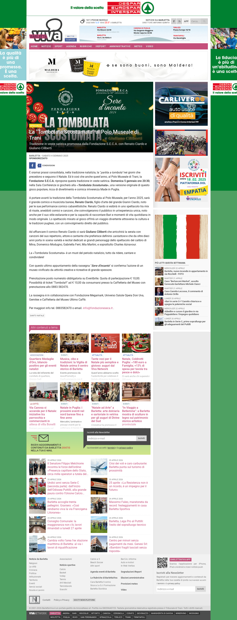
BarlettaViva (46, 28)
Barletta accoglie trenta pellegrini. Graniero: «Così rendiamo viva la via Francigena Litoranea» (67, 507)
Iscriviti (141, 438)
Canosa (106, 613)
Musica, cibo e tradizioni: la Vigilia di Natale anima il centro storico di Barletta (74, 364)
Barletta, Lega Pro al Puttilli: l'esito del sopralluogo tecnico (127, 523)
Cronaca (33, 570)
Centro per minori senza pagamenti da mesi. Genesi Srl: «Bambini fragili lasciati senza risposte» (128, 546)
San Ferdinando (88, 617)
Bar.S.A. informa (128, 559)
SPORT (59, 46)
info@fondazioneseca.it (98, 308)
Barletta (55, 613)
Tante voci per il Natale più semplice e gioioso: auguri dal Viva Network (105, 364)
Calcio (63, 569)
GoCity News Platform (84, 600)
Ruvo (75, 617)
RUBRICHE (86, 46)
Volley (62, 576)
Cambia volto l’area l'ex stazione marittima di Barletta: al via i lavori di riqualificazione (67, 544)
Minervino (181, 613)
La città (32, 566)
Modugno (194, 613)
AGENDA (71, 46)
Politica (32, 573)
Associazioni (66, 559)
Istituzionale (35, 576)
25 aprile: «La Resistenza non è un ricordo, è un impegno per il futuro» (128, 486)
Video (124, 589)
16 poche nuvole (101, 21)
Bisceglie (84, 613)
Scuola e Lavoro (36, 590)
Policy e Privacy (61, 600)
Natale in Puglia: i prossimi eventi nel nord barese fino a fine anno (72, 412)
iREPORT (101, 46)
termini (111, 447)
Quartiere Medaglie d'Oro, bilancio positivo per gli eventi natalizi (42, 364)
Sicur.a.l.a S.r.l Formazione (102, 585)
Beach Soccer (96, 562)
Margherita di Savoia (162, 613)
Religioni (33, 563)
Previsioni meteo (129, 583)
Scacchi (63, 589)
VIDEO (149, 46)
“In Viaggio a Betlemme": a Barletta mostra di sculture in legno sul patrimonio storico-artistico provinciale (136, 416)
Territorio (33, 580)
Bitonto (95, 613)
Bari (74, 613)
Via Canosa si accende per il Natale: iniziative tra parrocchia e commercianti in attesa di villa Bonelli (43, 416)
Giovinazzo (142, 613)
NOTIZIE (46, 46)
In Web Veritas (128, 565)
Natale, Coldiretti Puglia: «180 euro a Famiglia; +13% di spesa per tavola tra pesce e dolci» (134, 365)
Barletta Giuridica (98, 588)
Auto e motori (127, 562)
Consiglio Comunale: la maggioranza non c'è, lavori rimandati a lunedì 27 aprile (64, 525)
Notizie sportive (67, 565)
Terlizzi (118, 617)
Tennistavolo (66, 586)
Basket (63, 572)
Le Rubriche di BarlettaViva (103, 577)
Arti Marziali (65, 582)
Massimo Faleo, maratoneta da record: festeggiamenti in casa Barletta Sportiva (128, 505)
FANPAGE (70, 40)
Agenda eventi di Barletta (102, 571)
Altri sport (95, 565)
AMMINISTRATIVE (120, 46)
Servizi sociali (35, 586)
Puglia (66, 617)
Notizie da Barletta (38, 559)
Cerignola (118, 613)
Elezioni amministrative (132, 577)
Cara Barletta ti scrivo (100, 582)
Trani (128, 617)
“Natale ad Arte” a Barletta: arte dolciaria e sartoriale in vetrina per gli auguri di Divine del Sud (105, 414)
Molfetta (55, 617)
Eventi (32, 583)
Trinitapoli (139, 617)
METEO (138, 46)
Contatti (46, 600)
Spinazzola (105, 617)
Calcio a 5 (95, 559)
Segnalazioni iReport (131, 571)
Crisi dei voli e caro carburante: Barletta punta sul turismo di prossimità (128, 467)
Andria (66, 613)
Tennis (63, 579)
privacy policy (126, 447)
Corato (130, 613)
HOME (34, 46)
